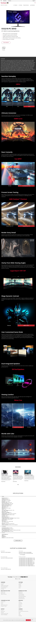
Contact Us (2, 610)
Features (15, 5)
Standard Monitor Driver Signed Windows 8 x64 (27, 562)
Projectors (2, 584)
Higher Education (3, 593)
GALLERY (3, 48)
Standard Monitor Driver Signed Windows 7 (26, 560)
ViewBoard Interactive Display (4, 585)
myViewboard (20, 583)
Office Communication (21, 595)
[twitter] (23, 577)
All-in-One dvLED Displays (4, 586)
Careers (20, 614)
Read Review (3, 481)
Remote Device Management (22, 596)
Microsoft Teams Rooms (22, 598)
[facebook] (21, 577)
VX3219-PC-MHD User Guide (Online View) (26, 553)
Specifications (26, 5)
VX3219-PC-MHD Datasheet (6, 552)
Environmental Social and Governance (23, 611)
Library (19, 601)
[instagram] (27, 577)
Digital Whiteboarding (21, 597)
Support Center (3, 611)
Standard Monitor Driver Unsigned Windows (26, 564)
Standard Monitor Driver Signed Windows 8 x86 (27, 563)
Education (4, 0)
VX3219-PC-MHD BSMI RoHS (6, 569)
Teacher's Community (3, 594)
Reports (20, 607)
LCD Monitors (2, 583)
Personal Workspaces (21, 594)
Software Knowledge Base (4, 614)
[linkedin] (26, 577)
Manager (20, 584)
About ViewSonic (21, 610)
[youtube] (24, 577)
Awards (19, 612)
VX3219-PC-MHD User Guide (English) (25, 552)
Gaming (2, 603)
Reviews (20, 5)
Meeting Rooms (21, 593)
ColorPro (2, 602)
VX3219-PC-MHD (4, 5)
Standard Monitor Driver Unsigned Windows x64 (27, 565)
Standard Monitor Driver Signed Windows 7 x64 (27, 561)
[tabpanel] (6, 476)
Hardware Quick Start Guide (4, 613)
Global (19, 578)
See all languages (22, 554)
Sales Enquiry (6, 42)
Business (9, 0)
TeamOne (20, 586)
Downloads (32, 5)
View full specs (18, 540)
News (19, 613)
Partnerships (20, 615)
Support (34, 0)
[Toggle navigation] (35, 2)
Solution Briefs (20, 603)
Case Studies (20, 602)
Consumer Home (3, 601)
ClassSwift (20, 585)
